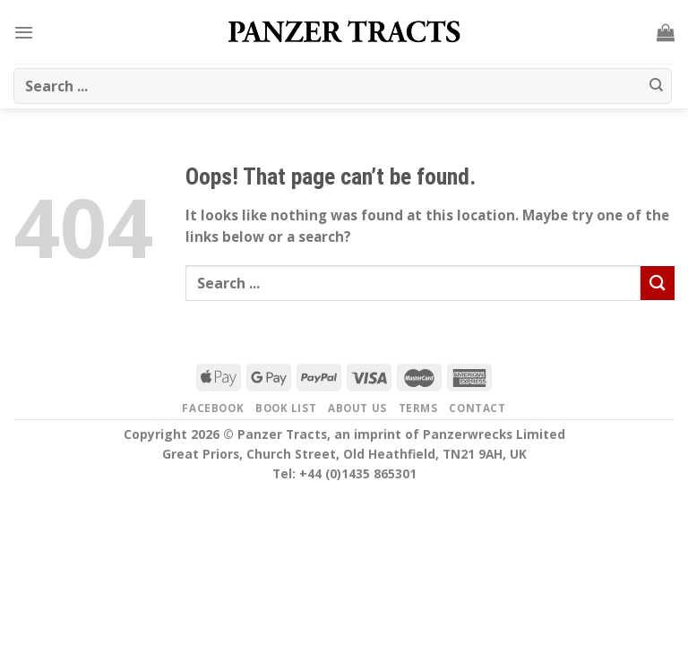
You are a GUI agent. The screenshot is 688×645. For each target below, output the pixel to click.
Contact (477, 408)
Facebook (213, 408)
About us (357, 408)
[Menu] (23, 32)
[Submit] (656, 86)
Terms (418, 408)
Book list (285, 408)
